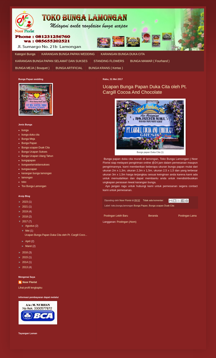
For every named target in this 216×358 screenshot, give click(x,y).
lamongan (27, 177)
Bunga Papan (140, 205)
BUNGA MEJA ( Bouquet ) (32, 68)
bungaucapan (29, 169)
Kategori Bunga (25, 54)
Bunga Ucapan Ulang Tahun (37, 156)
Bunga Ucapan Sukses (34, 151)
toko (24, 181)
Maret (28, 246)
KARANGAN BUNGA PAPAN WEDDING (68, 54)
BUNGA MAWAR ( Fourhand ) (149, 61)
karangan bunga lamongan (37, 173)
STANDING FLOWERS (109, 61)
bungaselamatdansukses (36, 164)
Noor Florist (30, 282)
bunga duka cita (30, 134)
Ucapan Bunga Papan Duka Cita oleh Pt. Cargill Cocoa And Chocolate (145, 89)
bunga (25, 130)
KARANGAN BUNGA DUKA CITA (123, 54)
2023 (25, 201)
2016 (25, 252)
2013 (25, 267)
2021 (25, 206)
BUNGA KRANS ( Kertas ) (106, 68)
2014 (25, 262)
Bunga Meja (28, 138)
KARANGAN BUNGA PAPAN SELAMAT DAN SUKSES (51, 61)
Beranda (153, 215)
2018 (25, 216)
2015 (25, 257)
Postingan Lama (187, 215)
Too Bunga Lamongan (34, 186)
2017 (25, 221)
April (28, 241)
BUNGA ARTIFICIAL (69, 68)
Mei (27, 230)
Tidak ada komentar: (153, 200)
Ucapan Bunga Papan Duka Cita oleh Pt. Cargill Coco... (56, 234)
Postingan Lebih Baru (116, 215)
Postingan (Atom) (126, 221)
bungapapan (29, 160)
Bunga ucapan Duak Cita (161, 205)
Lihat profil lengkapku (30, 287)
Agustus (30, 225)
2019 (25, 211)
